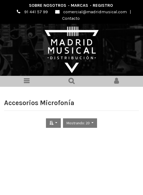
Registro (103, 5)
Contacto (71, 18)
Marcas (79, 5)
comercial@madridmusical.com (95, 11)
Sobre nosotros (47, 5)
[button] (53, 123)
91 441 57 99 (36, 11)
